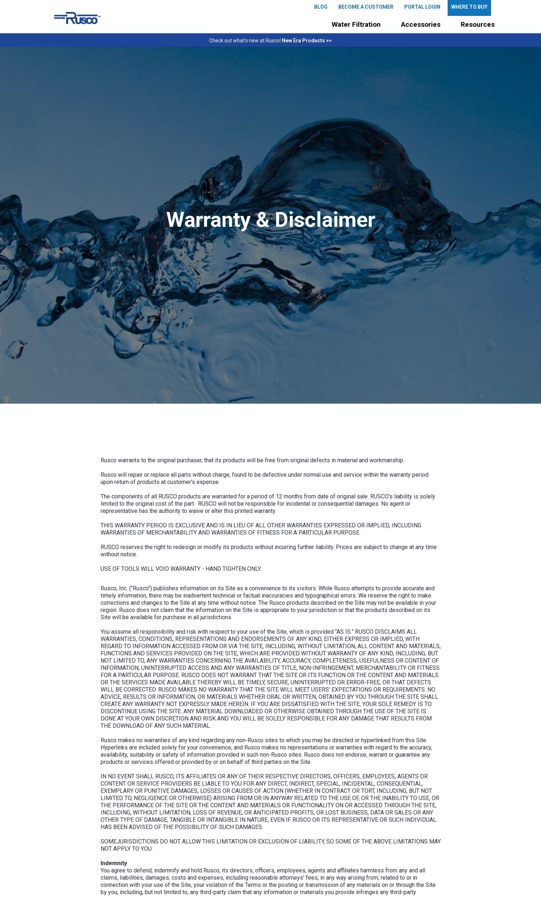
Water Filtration (356, 24)
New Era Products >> (307, 40)
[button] (356, 24)
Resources (478, 24)
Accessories (420, 24)
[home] (77, 18)
